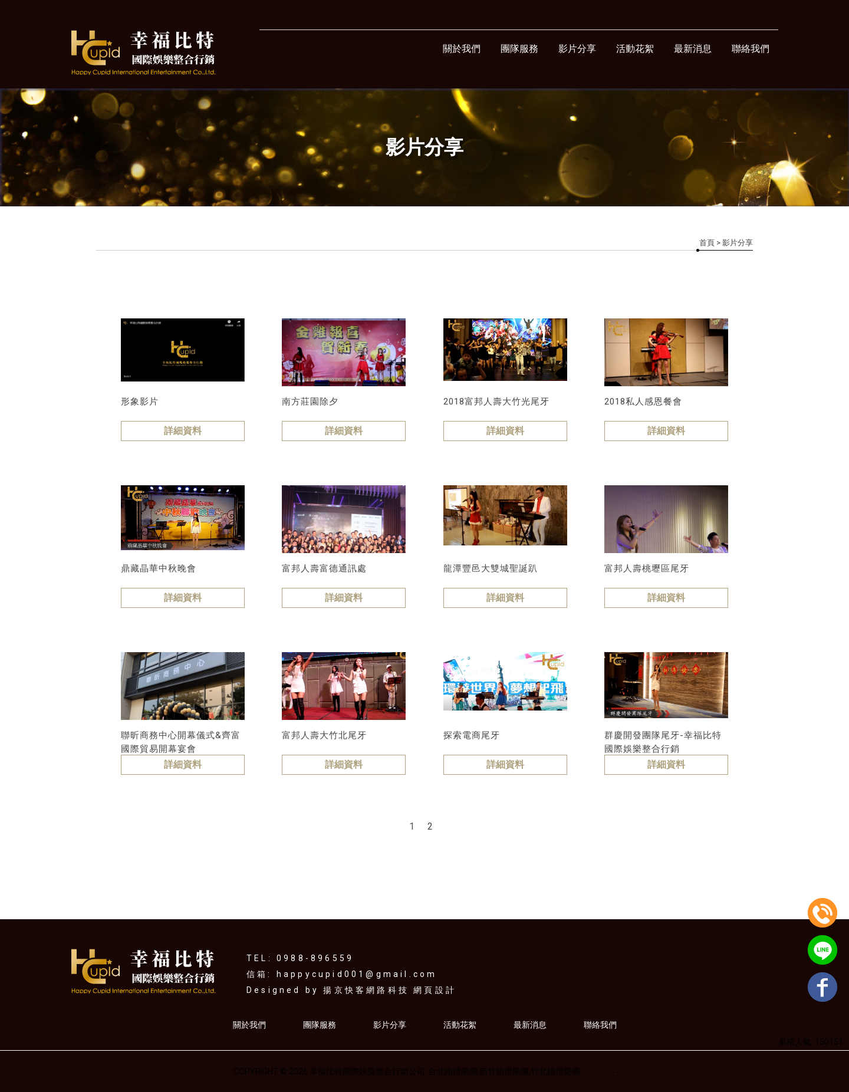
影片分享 (577, 48)
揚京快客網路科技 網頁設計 (389, 990)
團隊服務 (519, 48)
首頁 (707, 242)
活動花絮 (635, 48)
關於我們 (462, 48)
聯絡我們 (750, 48)
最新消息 (693, 48)
